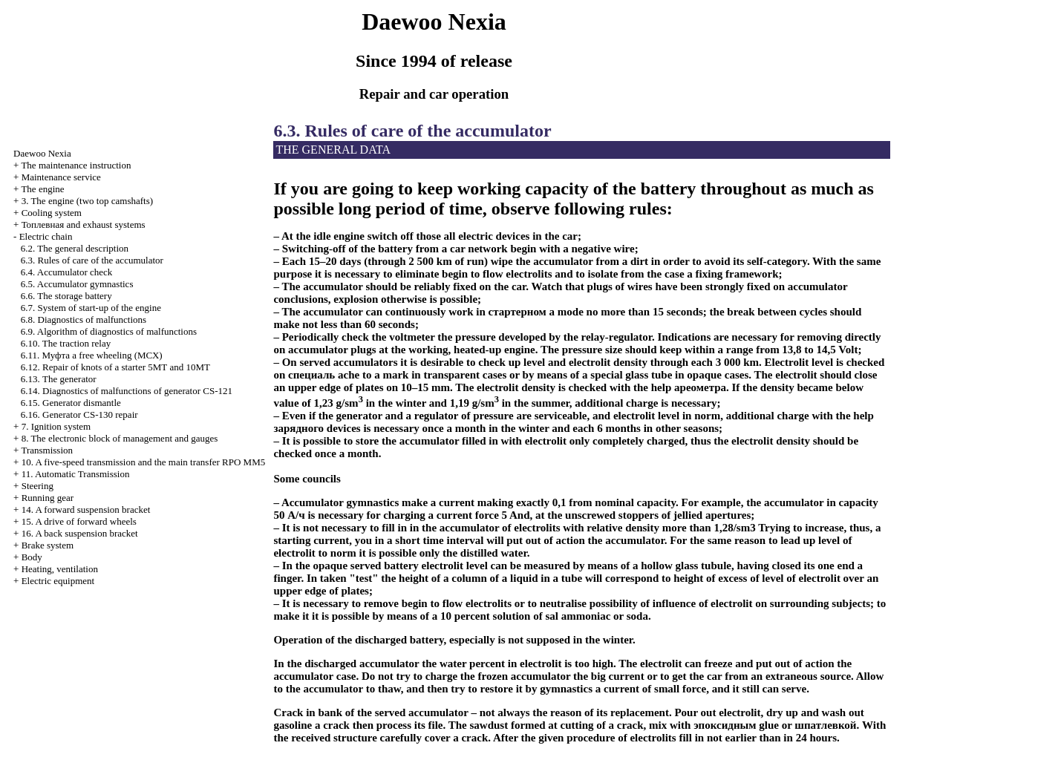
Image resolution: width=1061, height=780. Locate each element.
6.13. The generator (59, 378)
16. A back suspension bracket (80, 533)
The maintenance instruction (76, 165)
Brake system (48, 545)
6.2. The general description (74, 248)
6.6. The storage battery (66, 295)
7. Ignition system (56, 426)
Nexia (42, 153)
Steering (37, 485)
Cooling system (52, 212)
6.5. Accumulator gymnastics (77, 283)
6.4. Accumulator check (66, 272)
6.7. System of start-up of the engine (91, 307)
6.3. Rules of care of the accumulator (92, 260)
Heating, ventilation (60, 568)
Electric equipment (58, 580)
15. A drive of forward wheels (79, 521)
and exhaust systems (84, 224)
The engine (42, 188)
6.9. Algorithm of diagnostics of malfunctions (109, 331)
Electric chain (46, 236)
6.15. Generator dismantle (71, 402)
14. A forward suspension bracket (86, 509)
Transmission (47, 450)
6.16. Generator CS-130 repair (79, 414)
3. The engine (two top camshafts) (87, 200)
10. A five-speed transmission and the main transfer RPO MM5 (144, 462)
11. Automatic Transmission (76, 473)
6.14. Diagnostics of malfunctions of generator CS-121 (126, 390)
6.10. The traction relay (66, 343)
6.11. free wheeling (92, 355)
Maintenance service (61, 177)
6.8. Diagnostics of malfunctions (83, 319)
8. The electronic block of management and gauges (120, 438)
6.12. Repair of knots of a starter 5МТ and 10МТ (115, 367)
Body (32, 557)
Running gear (48, 497)
